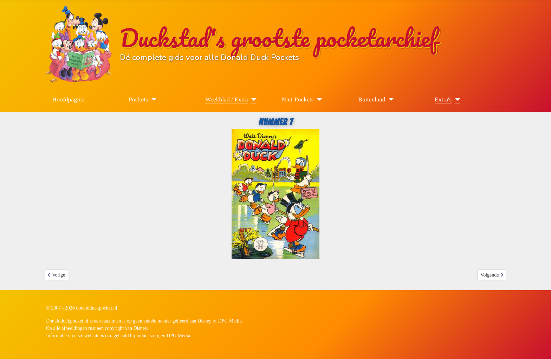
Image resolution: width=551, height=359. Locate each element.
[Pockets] (152, 99)
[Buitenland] (389, 99)
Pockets (138, 99)
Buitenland (371, 99)
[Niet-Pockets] (318, 99)
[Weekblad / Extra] (252, 99)
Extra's (443, 99)
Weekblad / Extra (226, 99)
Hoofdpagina (68, 99)
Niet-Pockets (298, 99)
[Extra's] (456, 99)
